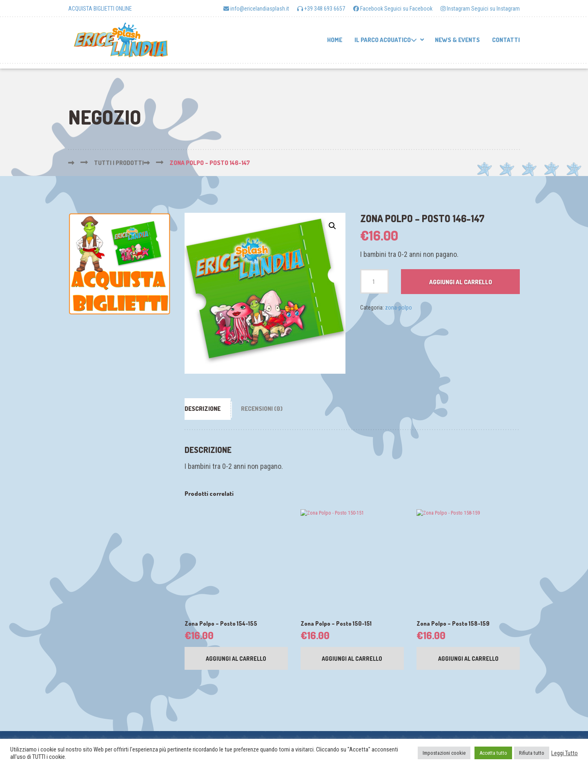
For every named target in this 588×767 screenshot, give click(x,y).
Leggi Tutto (564, 753)
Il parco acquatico (385, 40)
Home (334, 40)
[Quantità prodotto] (374, 281)
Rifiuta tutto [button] (531, 753)
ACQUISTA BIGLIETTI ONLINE (100, 8)
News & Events (457, 40)
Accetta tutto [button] (493, 753)
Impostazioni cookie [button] (444, 753)
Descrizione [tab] (202, 408)
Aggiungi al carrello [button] (236, 660)
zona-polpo (398, 307)
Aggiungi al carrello (460, 282)
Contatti (506, 40)
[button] (332, 226)
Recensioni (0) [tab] (262, 408)
